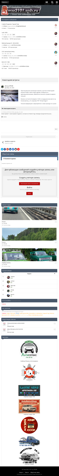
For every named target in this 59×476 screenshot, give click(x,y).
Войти (29, 193)
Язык (21, 472)
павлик (5, 37)
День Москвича (11, 329)
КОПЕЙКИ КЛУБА (21, 37)
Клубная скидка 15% (29, 397)
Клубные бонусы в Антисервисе (29, 361)
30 (13, 34)
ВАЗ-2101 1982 (6, 62)
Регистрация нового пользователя (29, 183)
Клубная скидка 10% (29, 414)
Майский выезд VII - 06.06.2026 (10, 43)
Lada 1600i (4, 32)
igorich (12, 294)
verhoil (5, 55)
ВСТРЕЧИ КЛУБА (16, 45)
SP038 (5, 26)
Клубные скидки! (29, 464)
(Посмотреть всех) (16, 300)
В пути (4, 221)
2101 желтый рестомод (8, 51)
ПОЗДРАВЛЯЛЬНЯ (21, 26)
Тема (27, 472)
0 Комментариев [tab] (9, 159)
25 (13, 64)
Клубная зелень (6, 262)
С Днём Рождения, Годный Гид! (10, 24)
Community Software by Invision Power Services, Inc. (29, 474)
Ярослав (5, 66)
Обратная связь (35, 472)
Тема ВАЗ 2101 (27, 469)
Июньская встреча (12, 323)
